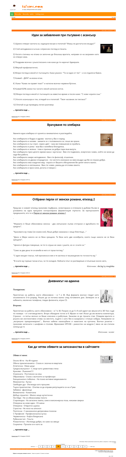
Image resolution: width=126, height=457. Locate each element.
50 (40, 446)
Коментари (15, 116)
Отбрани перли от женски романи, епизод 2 (63, 199)
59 (80, 446)
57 (71, 446)
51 (44, 446)
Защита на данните (36, 453)
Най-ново (33, 446)
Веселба (18, 14)
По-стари (114, 17)
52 (49, 446)
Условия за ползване (44, 453)
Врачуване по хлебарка (63, 125)
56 (67, 446)
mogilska (110, 266)
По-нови (13, 17)
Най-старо (92, 446)
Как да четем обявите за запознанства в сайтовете (63, 347)
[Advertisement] (80, 4)
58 (76, 446)
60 (84, 446)
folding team (40, 14)
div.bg (100, 266)
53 (53, 446)
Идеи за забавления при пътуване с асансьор (64, 35)
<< (36, 446)
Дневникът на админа (63, 281)
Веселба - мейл (28, 14)
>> (89, 446)
